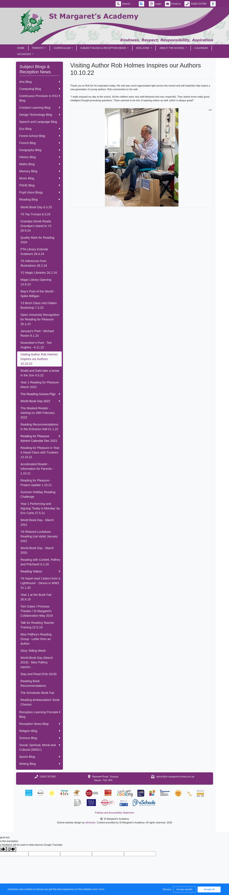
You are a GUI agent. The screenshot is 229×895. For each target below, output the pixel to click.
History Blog (39, 157)
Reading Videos (40, 571)
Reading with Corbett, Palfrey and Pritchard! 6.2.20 (40, 562)
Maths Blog (39, 164)
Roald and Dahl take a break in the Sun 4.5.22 (40, 373)
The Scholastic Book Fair (38, 692)
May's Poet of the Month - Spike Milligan (38, 294)
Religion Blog (39, 731)
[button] (74, 157)
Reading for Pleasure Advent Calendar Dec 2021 (40, 438)
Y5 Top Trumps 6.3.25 (35, 214)
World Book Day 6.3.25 (36, 207)
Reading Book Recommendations (33, 683)
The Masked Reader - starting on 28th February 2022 (38, 412)
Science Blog (39, 738)
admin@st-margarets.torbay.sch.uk (175, 776)
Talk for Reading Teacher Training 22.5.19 (37, 625)
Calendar (201, 48)
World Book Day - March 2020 (37, 550)
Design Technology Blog (39, 114)
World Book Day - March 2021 (37, 522)
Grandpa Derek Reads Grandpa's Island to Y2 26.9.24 (36, 226)
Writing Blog (39, 763)
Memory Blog (39, 171)
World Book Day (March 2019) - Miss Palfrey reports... (37, 662)
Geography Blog (39, 150)
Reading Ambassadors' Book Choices (40, 702)
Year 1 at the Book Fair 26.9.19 (36, 597)
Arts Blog (39, 81)
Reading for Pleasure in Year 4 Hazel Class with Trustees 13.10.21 (40, 452)
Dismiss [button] (167, 889)
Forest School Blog (39, 136)
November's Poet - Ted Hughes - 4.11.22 (36, 345)
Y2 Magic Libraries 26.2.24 (39, 272)
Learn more (98, 889)
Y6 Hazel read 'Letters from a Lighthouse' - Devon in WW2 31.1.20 (40, 583)
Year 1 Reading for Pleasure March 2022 (40, 385)
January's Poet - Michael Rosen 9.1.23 (37, 333)
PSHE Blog (39, 185)
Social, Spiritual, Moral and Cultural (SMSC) (39, 747)
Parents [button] (38, 48)
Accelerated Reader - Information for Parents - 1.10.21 (37, 468)
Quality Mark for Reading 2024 (37, 240)
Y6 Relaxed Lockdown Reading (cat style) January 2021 (39, 536)
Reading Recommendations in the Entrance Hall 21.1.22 (39, 427)
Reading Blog (40, 199)
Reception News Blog (39, 723)
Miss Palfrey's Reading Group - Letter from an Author (36, 639)
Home (21, 48)
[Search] (128, 3)
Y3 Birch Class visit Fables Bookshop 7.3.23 (39, 305)
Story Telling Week (33, 650)
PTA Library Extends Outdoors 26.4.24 (34, 252)
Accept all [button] (209, 889)
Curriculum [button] (62, 48)
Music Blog (39, 178)
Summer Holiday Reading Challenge (38, 494)
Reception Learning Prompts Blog (39, 714)
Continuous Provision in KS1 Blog (39, 98)
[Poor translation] (11, 849)
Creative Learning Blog (39, 107)
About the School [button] (172, 48)
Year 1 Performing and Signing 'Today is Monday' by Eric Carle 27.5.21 (40, 508)
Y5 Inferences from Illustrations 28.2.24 (34, 263)
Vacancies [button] (24, 54)
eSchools (90, 822)
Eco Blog (39, 128)
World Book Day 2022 (40, 401)
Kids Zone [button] (143, 48)
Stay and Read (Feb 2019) (39, 674)
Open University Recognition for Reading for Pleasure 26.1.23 (40, 319)
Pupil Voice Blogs (39, 192)
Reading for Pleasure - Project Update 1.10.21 (36, 483)
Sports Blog (39, 756)
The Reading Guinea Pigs (40, 394)
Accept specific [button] (184, 889)
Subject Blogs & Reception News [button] (103, 48)
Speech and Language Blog (38, 121)
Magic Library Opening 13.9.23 (36, 282)
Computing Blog (39, 89)
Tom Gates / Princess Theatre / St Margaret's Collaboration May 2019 (37, 611)
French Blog (39, 143)
